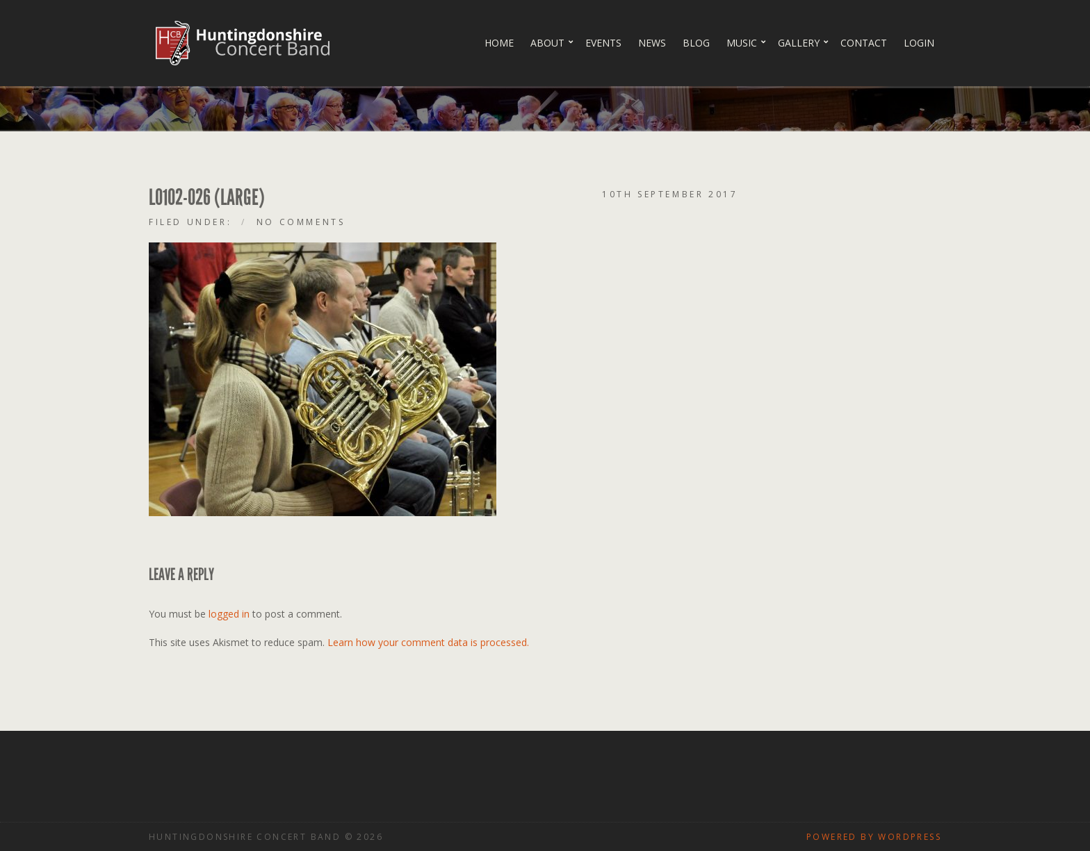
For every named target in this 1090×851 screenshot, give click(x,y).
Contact (863, 42)
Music (741, 42)
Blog (696, 42)
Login (919, 42)
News (652, 42)
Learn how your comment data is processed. (428, 642)
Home (499, 42)
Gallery (799, 42)
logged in (229, 613)
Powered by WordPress (873, 837)
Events (603, 42)
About (547, 42)
